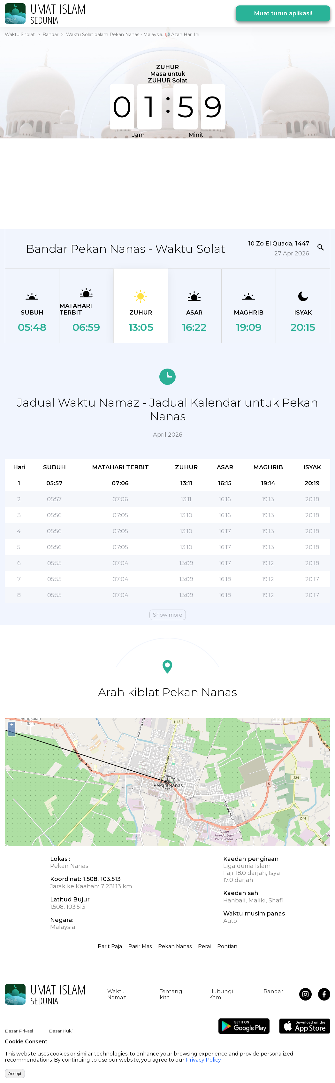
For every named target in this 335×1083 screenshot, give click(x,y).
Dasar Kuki (60, 1031)
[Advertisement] (163, 183)
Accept (14, 1073)
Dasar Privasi (19, 1031)
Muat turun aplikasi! (283, 13)
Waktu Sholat (20, 34)
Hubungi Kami (221, 994)
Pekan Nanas (175, 946)
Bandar (50, 34)
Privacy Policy (203, 1060)
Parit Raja (110, 946)
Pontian (227, 946)
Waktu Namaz (116, 994)
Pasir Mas (140, 946)
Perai (204, 946)
